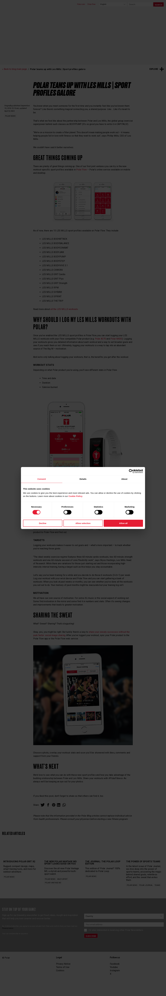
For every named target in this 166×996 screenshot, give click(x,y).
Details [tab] (83, 479)
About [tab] (124, 479)
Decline (42, 523)
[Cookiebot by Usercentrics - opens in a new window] (131, 471)
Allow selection (82, 523)
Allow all (123, 523)
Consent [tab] (41, 479)
